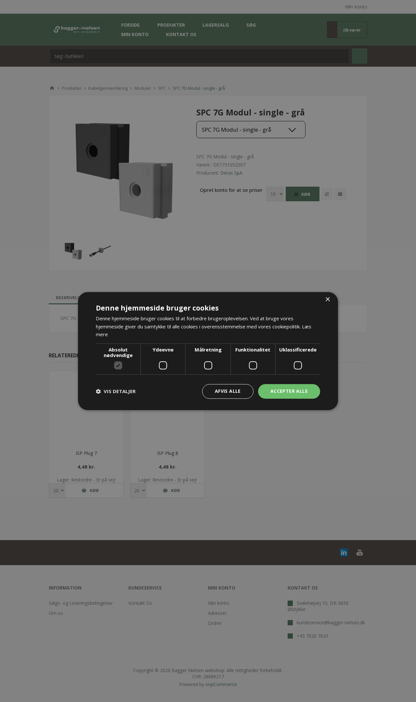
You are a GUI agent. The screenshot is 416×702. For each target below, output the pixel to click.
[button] (116, 391)
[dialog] (208, 351)
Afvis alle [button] (228, 391)
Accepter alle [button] (289, 391)
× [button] (327, 299)
